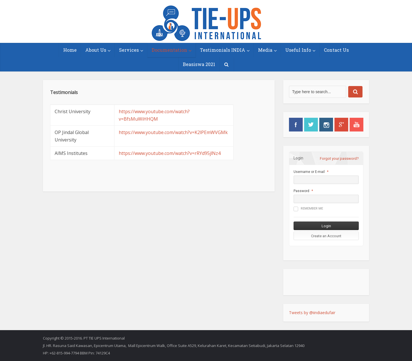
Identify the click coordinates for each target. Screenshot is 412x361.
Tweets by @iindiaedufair (312, 312)
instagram (326, 124)
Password (301, 191)
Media (265, 50)
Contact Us (336, 50)
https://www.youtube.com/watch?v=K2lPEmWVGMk (173, 132)
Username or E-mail (309, 172)
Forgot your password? (339, 158)
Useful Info (298, 50)
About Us (95, 50)
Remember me (308, 209)
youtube (356, 124)
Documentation (169, 50)
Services (129, 50)
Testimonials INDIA (222, 50)
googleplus (341, 124)
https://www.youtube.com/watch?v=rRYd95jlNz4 (170, 153)
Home (70, 50)
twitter (311, 124)
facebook (296, 124)
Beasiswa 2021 (199, 64)
